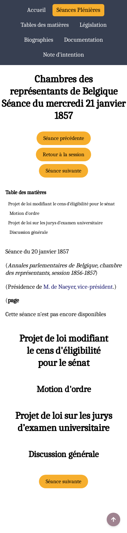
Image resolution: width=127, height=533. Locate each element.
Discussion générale (28, 232)
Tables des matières (45, 24)
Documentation (83, 39)
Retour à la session (63, 154)
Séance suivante (63, 171)
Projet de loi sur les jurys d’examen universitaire (55, 223)
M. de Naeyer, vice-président (78, 286)
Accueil (36, 10)
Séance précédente (63, 138)
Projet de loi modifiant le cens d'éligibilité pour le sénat (61, 204)
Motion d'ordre (24, 213)
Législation (93, 24)
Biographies (38, 39)
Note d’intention (63, 54)
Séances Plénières (78, 10)
